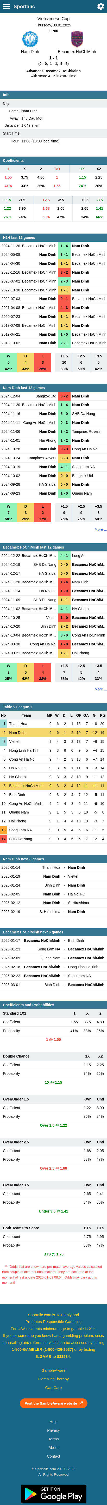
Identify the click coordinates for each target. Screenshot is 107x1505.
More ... (101, 529)
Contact (53, 1456)
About (53, 1448)
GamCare (53, 1388)
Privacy (53, 1430)
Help (53, 1422)
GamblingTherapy (53, 1379)
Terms (53, 1439)
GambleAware (53, 1370)
